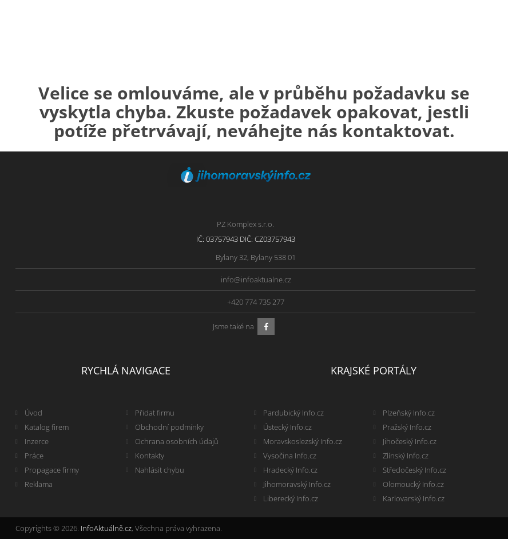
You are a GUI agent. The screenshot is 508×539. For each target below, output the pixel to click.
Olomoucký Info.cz (413, 484)
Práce (34, 455)
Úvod (33, 413)
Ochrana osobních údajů (177, 441)
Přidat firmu (154, 413)
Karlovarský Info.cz (414, 498)
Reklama (39, 484)
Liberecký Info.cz (290, 498)
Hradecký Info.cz (290, 470)
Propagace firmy (52, 470)
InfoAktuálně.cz (106, 528)
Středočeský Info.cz (414, 470)
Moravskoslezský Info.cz (302, 441)
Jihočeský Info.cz (409, 441)
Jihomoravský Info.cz (297, 484)
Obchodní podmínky (169, 427)
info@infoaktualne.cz (256, 279)
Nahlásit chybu (159, 470)
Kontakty (149, 455)
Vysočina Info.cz (289, 455)
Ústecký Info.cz (287, 427)
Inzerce (37, 441)
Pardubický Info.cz (293, 413)
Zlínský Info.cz (405, 455)
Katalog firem (47, 427)
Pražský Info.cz (407, 427)
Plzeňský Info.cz (409, 413)
